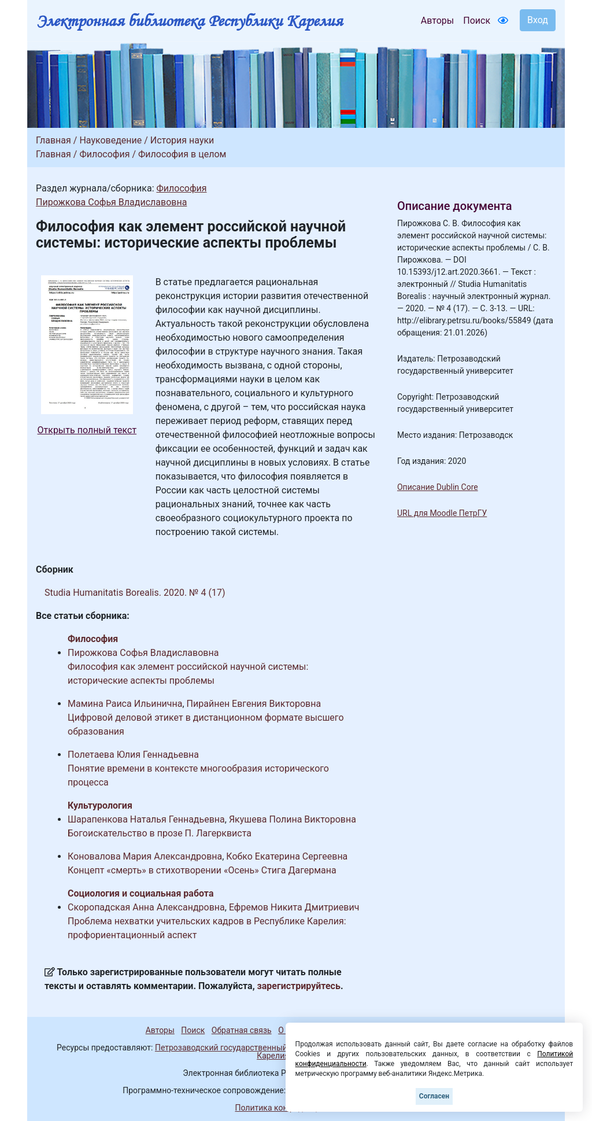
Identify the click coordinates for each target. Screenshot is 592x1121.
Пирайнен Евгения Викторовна (254, 703)
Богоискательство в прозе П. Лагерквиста (159, 833)
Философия (104, 154)
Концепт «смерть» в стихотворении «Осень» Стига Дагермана (202, 870)
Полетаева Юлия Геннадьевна (133, 754)
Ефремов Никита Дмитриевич (294, 907)
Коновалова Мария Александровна (145, 856)
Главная (53, 140)
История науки (182, 140)
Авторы (437, 20)
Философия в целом (182, 154)
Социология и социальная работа (140, 893)
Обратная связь (242, 1030)
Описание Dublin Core (437, 487)
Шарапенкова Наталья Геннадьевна (146, 819)
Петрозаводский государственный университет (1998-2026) (269, 1047)
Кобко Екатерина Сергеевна (286, 856)
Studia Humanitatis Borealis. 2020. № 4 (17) (135, 592)
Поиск (476, 20)
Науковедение (110, 140)
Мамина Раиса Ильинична (125, 703)
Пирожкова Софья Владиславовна (111, 202)
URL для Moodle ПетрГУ (442, 513)
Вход (537, 19)
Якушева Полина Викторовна (292, 819)
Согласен (434, 1096)
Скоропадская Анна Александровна (146, 907)
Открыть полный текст (87, 430)
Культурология (100, 805)
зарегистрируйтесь (299, 985)
